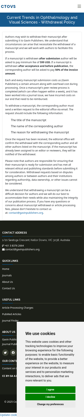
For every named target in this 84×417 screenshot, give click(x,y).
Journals (7, 275)
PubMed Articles (11, 314)
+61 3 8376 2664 (13, 245)
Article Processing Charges (17, 307)
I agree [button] (50, 389)
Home (5, 269)
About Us (7, 282)
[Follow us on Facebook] (13, 352)
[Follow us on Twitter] (5, 352)
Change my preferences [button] (50, 404)
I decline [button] (50, 396)
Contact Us (8, 288)
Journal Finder (10, 320)
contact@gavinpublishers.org (26, 212)
